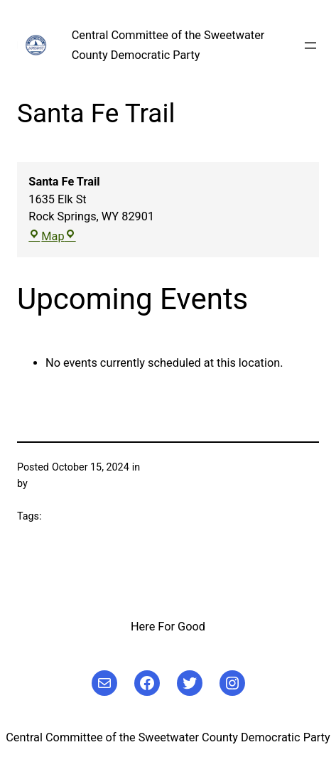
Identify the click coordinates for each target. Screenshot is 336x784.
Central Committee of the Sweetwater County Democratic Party (168, 737)
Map (51, 236)
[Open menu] (310, 45)
